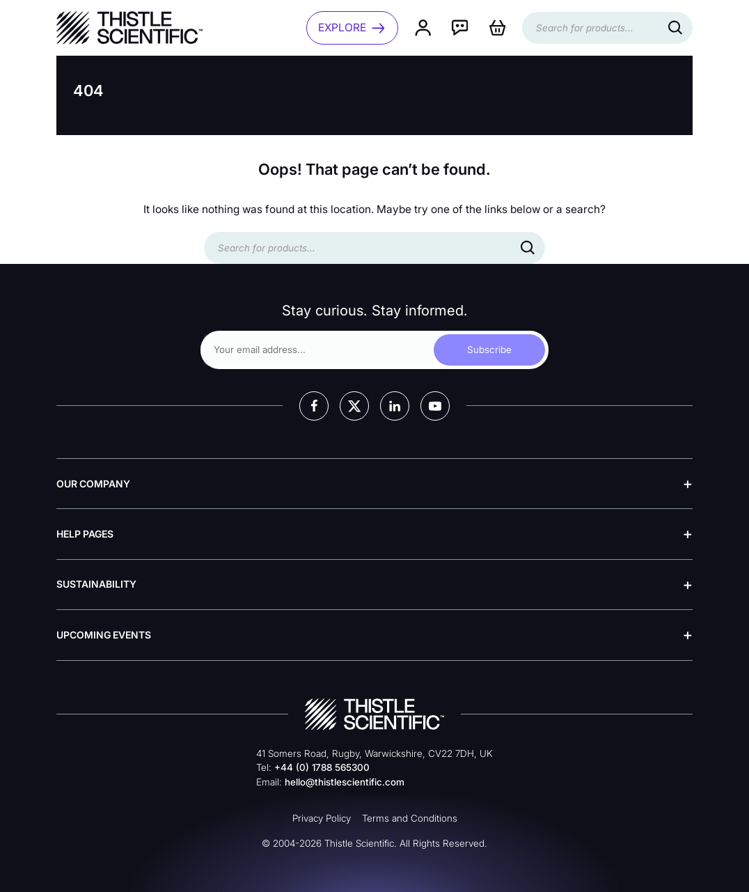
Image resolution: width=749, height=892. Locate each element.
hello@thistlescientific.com (344, 782)
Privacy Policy (321, 818)
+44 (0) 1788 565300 (322, 767)
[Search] (675, 28)
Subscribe (489, 349)
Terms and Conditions (409, 818)
